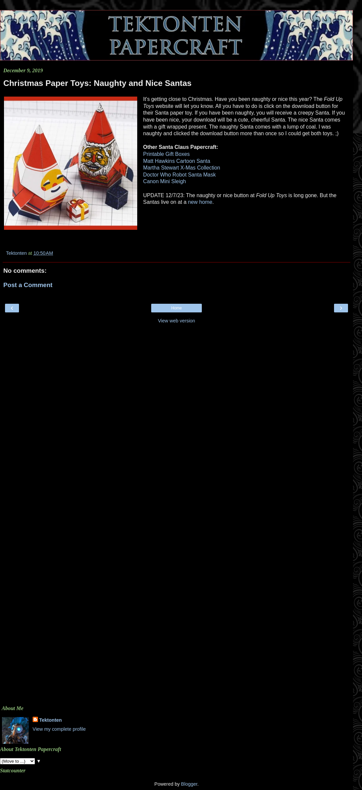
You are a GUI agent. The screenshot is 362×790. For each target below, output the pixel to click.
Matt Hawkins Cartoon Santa (176, 161)
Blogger (189, 784)
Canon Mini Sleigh (164, 181)
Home (176, 308)
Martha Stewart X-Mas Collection (181, 168)
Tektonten (50, 720)
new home (200, 202)
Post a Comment (28, 284)
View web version (176, 320)
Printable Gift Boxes (166, 154)
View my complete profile (59, 729)
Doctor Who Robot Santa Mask (179, 175)
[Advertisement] (176, 374)
